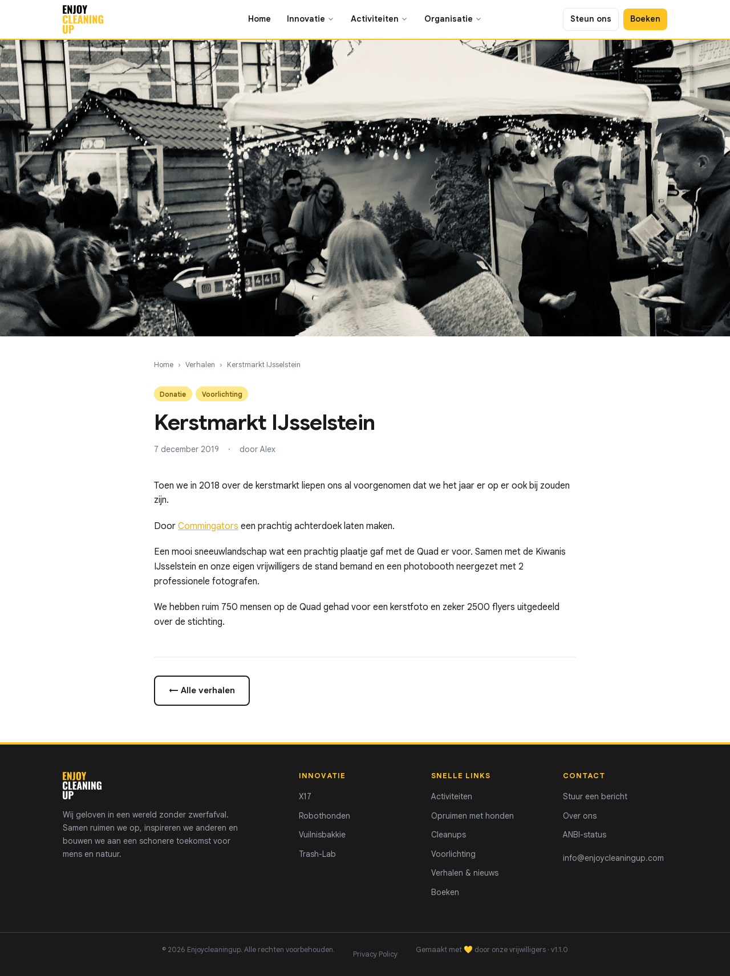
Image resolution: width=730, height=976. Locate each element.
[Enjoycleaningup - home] (83, 19)
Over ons (580, 816)
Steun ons (590, 19)
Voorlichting (453, 854)
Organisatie (453, 19)
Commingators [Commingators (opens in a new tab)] (208, 526)
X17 (305, 796)
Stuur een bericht (595, 796)
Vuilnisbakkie (322, 834)
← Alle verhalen (202, 690)
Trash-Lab (317, 854)
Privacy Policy (375, 954)
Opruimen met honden (472, 816)
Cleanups (448, 834)
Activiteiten (379, 19)
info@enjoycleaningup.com (613, 858)
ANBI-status (584, 834)
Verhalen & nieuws (464, 873)
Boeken (645, 19)
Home (259, 19)
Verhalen (200, 364)
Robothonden (324, 816)
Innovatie (311, 19)
